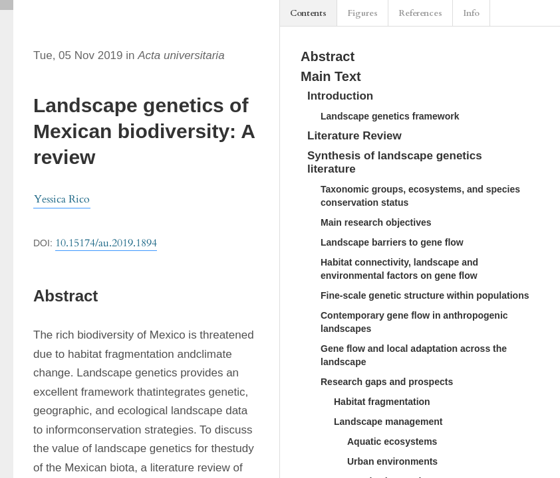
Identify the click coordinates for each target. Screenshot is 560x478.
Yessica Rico (62, 199)
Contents (308, 13)
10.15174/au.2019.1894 (106, 243)
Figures (362, 13)
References (420, 13)
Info (471, 13)
